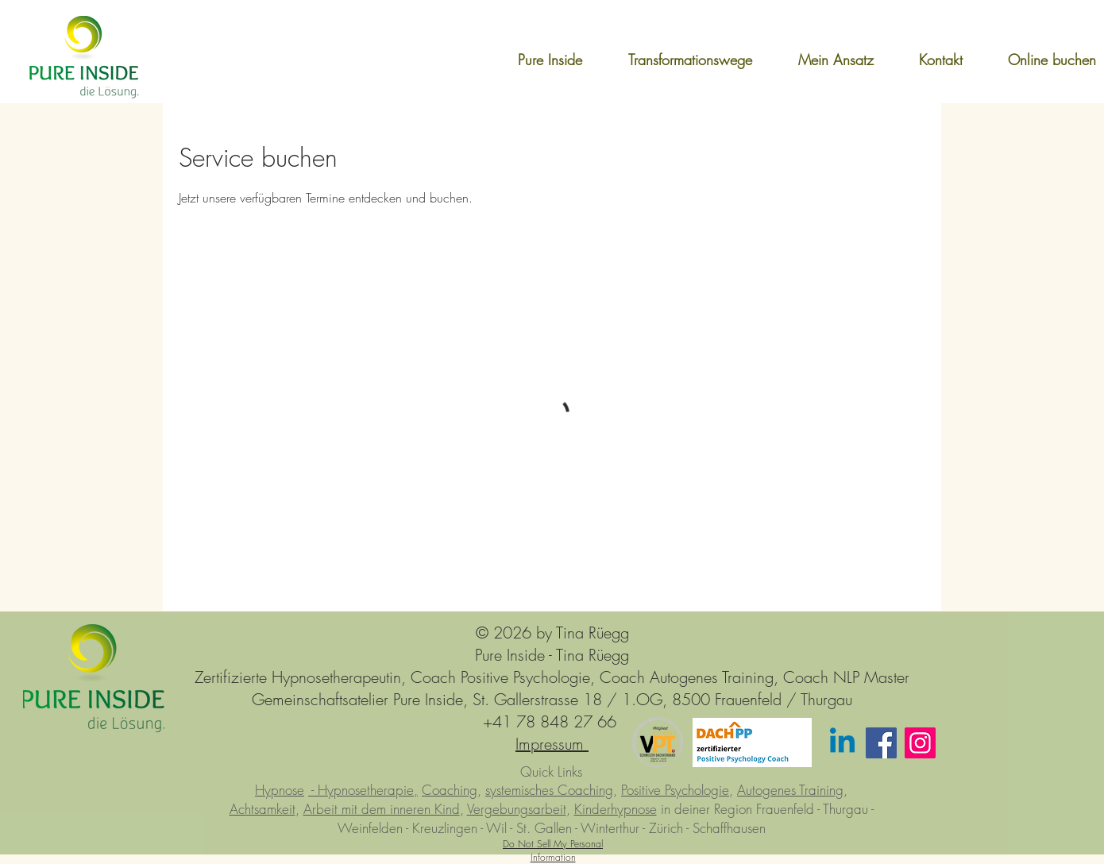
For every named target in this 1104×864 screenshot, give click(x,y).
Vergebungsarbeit (516, 809)
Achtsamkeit (262, 809)
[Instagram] (920, 742)
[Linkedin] (842, 742)
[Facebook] (881, 742)
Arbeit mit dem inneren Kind (381, 809)
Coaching (449, 790)
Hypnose (279, 790)
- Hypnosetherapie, (363, 790)
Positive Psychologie (675, 790)
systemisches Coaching (549, 790)
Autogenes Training (790, 790)
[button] (675, 59)
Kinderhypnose (615, 809)
